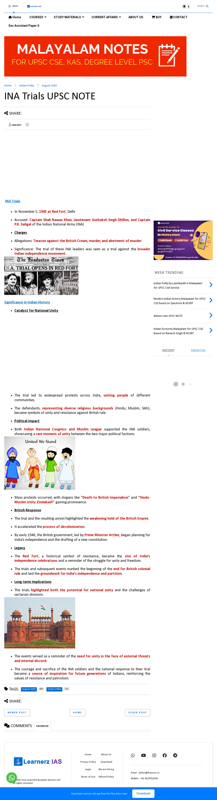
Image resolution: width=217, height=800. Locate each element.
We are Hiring (106, 769)
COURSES (37, 17)
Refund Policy (106, 777)
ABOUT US (135, 17)
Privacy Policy (88, 762)
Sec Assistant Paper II (23, 25)
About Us (106, 754)
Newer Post (17, 712)
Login (88, 769)
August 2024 (49, 85)
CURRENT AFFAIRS (106, 17)
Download (143, 793)
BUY (156, 17)
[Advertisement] (39, 162)
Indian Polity (26, 85)
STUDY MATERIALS (69, 17)
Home (14, 17)
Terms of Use (88, 777)
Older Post (137, 712)
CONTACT (179, 17)
